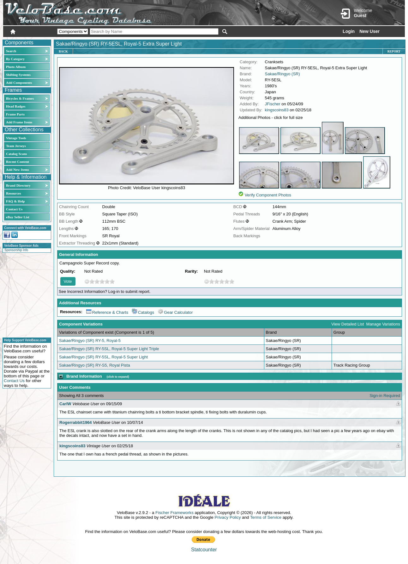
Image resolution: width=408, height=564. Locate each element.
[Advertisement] (25, 294)
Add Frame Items (19, 122)
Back (63, 51)
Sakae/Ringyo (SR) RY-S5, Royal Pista (94, 365)
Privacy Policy (228, 517)
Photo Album (16, 67)
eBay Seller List (17, 217)
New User (369, 31)
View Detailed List (347, 324)
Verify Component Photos (268, 195)
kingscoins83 (277, 110)
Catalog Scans (16, 154)
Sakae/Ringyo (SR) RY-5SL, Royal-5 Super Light (103, 357)
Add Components (19, 82)
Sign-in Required (384, 395)
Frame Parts (15, 114)
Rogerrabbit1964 (75, 422)
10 (112, 281)
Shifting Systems (18, 75)
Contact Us (14, 209)
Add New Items (17, 169)
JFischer (272, 104)
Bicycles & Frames (20, 98)
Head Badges (15, 106)
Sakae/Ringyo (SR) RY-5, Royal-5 (90, 340)
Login (349, 31)
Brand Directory (18, 185)
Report (393, 51)
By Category (15, 59)
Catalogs (143, 312)
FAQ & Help (15, 201)
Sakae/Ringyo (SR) (282, 73)
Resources (13, 193)
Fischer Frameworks (174, 512)
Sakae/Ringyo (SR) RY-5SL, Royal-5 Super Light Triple (109, 348)
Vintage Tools (16, 138)
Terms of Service (265, 517)
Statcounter (204, 549)
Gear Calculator (175, 312)
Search (11, 51)
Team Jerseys (16, 146)
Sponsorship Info (16, 250)
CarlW (65, 403)
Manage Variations (383, 324)
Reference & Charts (107, 312)
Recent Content (17, 162)
